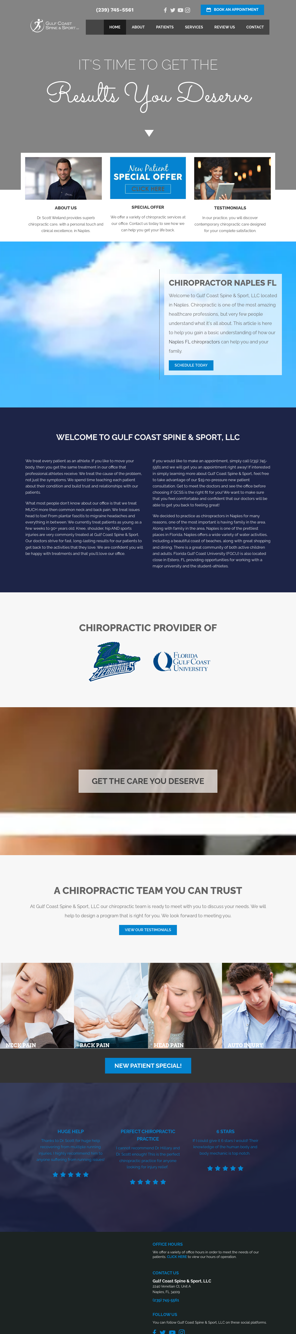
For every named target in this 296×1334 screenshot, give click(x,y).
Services (194, 27)
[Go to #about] (148, 133)
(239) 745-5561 (114, 10)
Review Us (224, 27)
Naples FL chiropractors (194, 342)
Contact (255, 27)
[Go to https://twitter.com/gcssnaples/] (172, 11)
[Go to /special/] (148, 89)
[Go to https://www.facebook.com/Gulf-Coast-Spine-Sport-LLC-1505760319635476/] (165, 11)
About (138, 27)
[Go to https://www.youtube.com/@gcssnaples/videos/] (180, 11)
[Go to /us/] (65, 220)
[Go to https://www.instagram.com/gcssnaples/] (187, 11)
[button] (191, 365)
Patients (165, 27)
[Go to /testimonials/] (230, 220)
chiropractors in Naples (222, 516)
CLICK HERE (177, 1257)
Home (114, 27)
